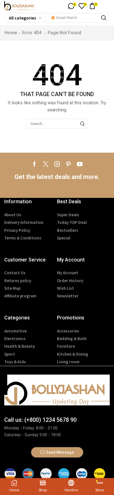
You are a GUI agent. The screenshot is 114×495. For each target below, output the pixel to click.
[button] (72, 6)
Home (11, 32)
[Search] (103, 17)
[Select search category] (25, 17)
